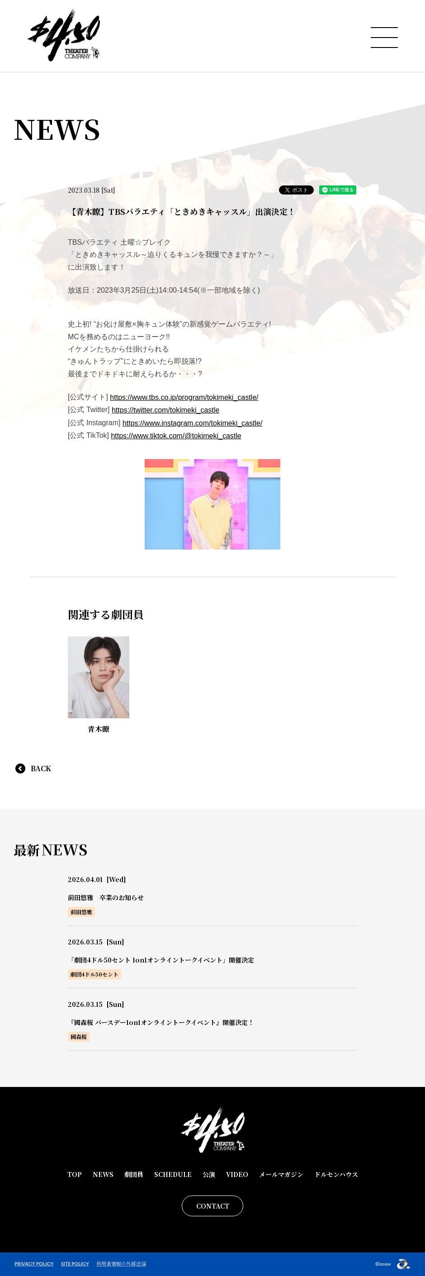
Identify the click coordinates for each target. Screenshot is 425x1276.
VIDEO (237, 1174)
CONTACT (212, 1205)
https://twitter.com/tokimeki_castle (165, 410)
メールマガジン (281, 1174)
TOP (74, 1174)
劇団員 (133, 1174)
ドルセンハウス (336, 1174)
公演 (209, 1174)
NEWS (103, 1174)
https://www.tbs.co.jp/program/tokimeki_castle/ (184, 397)
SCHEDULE (173, 1174)
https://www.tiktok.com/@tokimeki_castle (176, 436)
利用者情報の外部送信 (121, 1263)
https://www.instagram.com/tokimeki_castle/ (192, 423)
